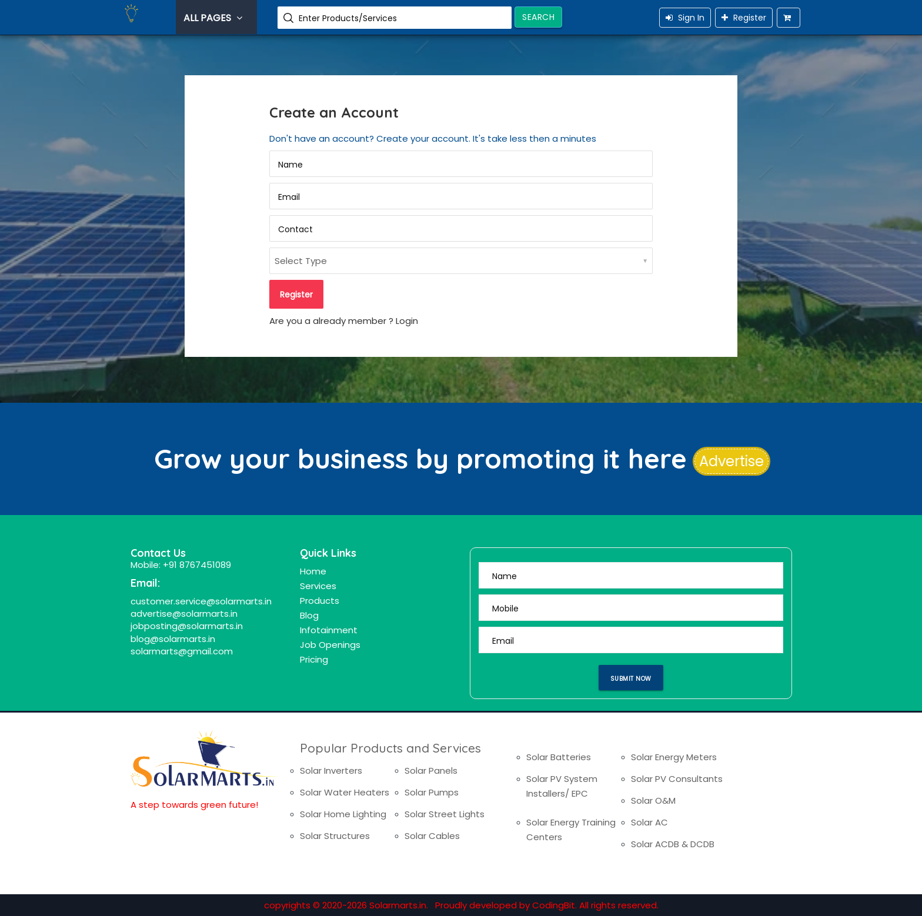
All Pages (214, 18)
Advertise (731, 461)
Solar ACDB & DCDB (672, 844)
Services (318, 586)
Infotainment (329, 630)
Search (538, 17)
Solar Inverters (331, 770)
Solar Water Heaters (344, 792)
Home (313, 571)
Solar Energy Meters (674, 757)
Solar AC (649, 822)
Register (743, 18)
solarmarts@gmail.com (182, 651)
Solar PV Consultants (677, 779)
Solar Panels (431, 770)
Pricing (314, 659)
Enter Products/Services (348, 18)
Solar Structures (335, 836)
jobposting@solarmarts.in (187, 626)
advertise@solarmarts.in (184, 613)
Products (319, 600)
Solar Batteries (558, 757)
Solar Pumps (432, 792)
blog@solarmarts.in (173, 639)
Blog (309, 615)
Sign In (685, 18)
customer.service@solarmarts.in (201, 601)
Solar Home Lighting (343, 814)
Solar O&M (653, 800)
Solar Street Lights (445, 814)
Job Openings (330, 644)
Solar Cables (432, 836)
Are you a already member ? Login (343, 321)
